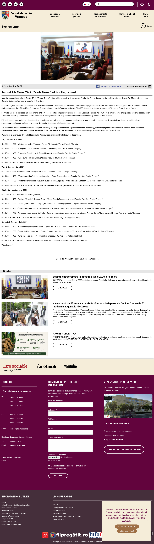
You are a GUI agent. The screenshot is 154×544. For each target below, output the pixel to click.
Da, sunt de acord (127, 526)
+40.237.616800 (16, 397)
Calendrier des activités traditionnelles (16, 505)
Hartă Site (145, 15)
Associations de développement (14, 513)
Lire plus (62, 288)
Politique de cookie (9, 522)
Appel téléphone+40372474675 (149, 4)
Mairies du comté (8, 510)
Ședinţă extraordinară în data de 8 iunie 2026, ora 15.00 (85, 276)
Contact (4, 502)
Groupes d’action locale (10, 516)
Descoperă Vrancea (55, 15)
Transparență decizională (100, 15)
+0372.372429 (15, 441)
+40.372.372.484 (16, 423)
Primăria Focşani (59, 510)
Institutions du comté (9, 508)
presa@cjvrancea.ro (18, 445)
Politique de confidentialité (11, 524)
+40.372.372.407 (16, 405)
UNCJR (55, 504)
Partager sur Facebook (111, 86)
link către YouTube (70, 366)
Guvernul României (59, 513)
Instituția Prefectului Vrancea (63, 507)
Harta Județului (58, 519)
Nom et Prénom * (55, 401)
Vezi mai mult (127, 531)
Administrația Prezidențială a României (67, 516)
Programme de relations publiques (118, 431)
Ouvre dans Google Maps (117, 423)
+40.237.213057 (16, 401)
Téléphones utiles (8, 519)
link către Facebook (46, 366)
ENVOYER (58, 476)
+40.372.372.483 (16, 419)
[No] (147, 521)
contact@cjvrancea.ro (19, 429)
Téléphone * (53, 419)
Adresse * (52, 410)
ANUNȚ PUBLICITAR (64, 333)
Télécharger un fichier (57, 454)
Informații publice (76, 15)
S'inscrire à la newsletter (137, 86)
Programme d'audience (113, 439)
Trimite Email (142, 4)
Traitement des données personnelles (124, 449)
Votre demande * (55, 437)
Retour (146, 26)
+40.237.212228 (16, 414)
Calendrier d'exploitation (114, 435)
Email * (51, 428)
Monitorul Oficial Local (127, 15)
